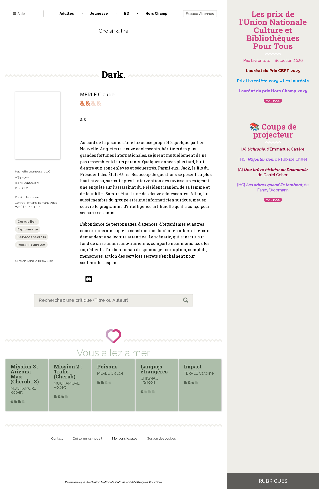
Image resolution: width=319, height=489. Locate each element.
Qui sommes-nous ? (87, 438)
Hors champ (156, 13)
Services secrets (31, 237)
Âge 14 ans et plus (27, 206)
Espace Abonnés (200, 14)
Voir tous (273, 100)
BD (126, 13)
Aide (19, 14)
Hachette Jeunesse (28, 171)
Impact (193, 366)
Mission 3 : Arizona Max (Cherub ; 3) (24, 374)
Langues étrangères (154, 369)
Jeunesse (99, 13)
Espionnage (27, 229)
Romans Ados (47, 202)
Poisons (107, 366)
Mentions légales (124, 438)
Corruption (27, 221)
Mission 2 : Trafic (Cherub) (68, 371)
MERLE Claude (97, 95)
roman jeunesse (31, 244)
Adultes (67, 13)
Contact (57, 438)
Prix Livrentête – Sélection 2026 (273, 60)
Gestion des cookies (161, 438)
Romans (31, 202)
